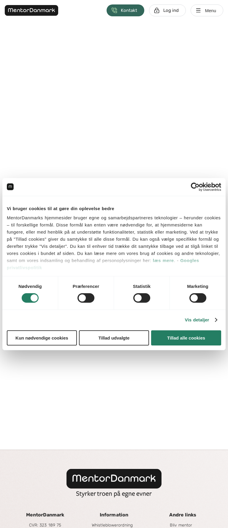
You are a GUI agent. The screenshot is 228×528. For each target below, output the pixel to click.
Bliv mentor (181, 525)
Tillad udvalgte (114, 337)
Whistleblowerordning (112, 525)
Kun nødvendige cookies (41, 337)
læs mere (163, 260)
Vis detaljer (197, 319)
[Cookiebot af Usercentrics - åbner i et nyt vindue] (195, 186)
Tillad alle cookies (186, 337)
